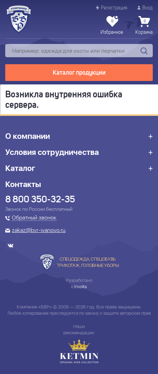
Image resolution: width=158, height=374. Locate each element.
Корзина (144, 25)
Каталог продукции (79, 73)
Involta (80, 286)
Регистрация (111, 7)
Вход (145, 7)
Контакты (23, 184)
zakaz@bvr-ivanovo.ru (39, 230)
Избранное (111, 25)
